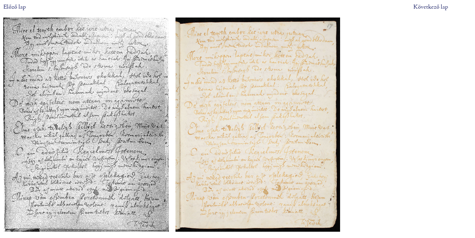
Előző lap (14, 7)
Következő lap (430, 7)
